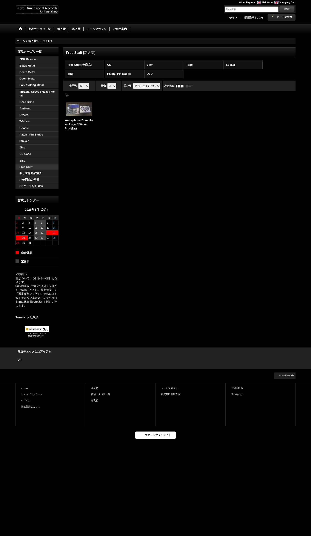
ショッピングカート (31, 394)
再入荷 (94, 388)
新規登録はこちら (253, 17)
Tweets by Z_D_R (26, 317)
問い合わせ (237, 394)
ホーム (24, 388)
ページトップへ (286, 375)
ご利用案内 (237, 388)
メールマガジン (169, 388)
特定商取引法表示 (170, 394)
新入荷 (94, 400)
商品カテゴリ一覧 (100, 394)
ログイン (232, 17)
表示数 (73, 85)
